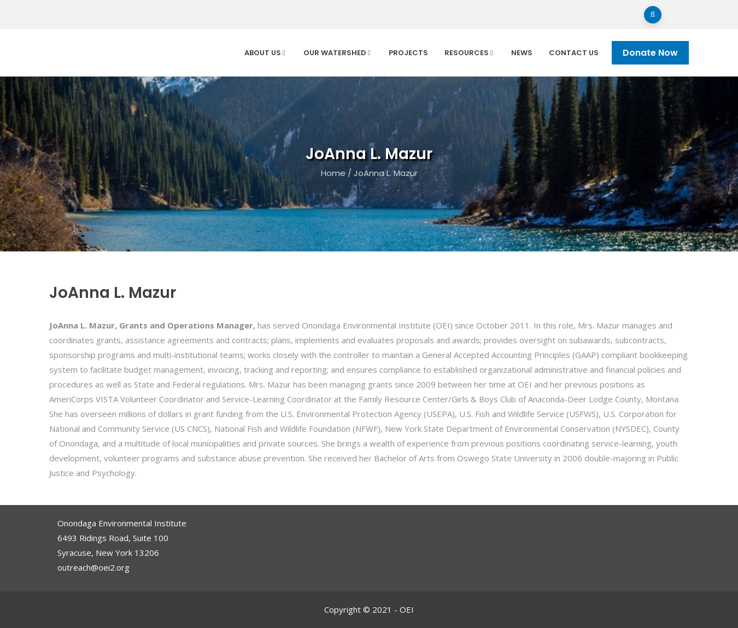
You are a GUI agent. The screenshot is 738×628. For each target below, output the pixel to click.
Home (333, 173)
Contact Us (574, 53)
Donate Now (650, 52)
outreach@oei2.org (93, 567)
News (521, 53)
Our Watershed (337, 53)
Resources (469, 53)
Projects (408, 53)
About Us (265, 53)
